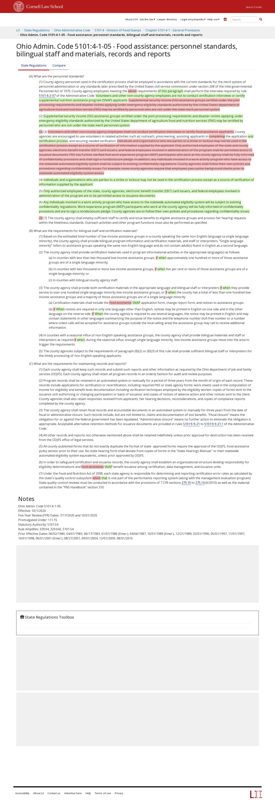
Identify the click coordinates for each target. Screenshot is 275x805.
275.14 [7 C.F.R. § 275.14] (200, 483)
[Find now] (260, 19)
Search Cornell (254, 7)
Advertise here (73, 793)
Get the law (146, 19)
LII (18, 30)
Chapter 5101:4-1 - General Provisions (173, 30)
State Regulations (37, 30)
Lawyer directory (167, 19)
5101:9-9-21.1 (213, 424)
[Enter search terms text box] (244, 19)
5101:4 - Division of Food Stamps (118, 30)
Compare (59, 65)
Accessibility (22, 793)
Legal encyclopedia (192, 19)
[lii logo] (56, 19)
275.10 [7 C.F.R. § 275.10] (186, 483)
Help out (212, 19)
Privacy (119, 793)
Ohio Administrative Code (72, 30)
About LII (130, 19)
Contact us (54, 793)
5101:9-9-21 (191, 424)
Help (88, 793)
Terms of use (103, 793)
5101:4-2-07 (47, 96)
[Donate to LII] (225, 19)
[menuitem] (130, 19)
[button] (260, 19)
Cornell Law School (43, 6)
